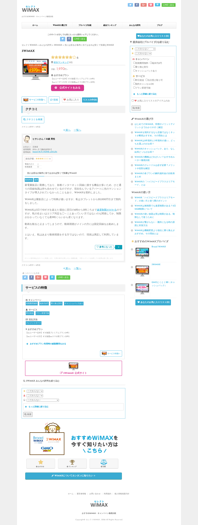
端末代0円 (44, 304)
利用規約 (107, 494)
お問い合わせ (95, 494)
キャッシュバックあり (74, 304)
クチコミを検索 (33, 120)
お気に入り (71, 100)
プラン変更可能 (42, 314)
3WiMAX (156, 264)
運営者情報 (81, 494)
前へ (67, 130)
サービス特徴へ (34, 100)
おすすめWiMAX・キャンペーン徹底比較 (99, 513)
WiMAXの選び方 (60, 25)
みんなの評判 (134, 25)
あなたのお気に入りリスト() (153, 36)
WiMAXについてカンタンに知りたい (73, 476)
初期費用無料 (31, 304)
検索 (27, 415)
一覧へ (77, 130)
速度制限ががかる (107, 210)
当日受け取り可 (154, 80)
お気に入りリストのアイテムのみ (151, 101)
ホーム (35, 25)
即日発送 (30, 314)
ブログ (159, 25)
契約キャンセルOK (143, 84)
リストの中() (90, 100)
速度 (36, 181)
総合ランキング (109, 25)
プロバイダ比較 (84, 25)
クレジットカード (33, 324)
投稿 (54, 100)
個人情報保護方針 (121, 494)
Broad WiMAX (159, 247)
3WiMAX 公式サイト (73, 368)
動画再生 (29, 181)
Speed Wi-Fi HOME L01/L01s (44, 152)
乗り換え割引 (56, 304)
